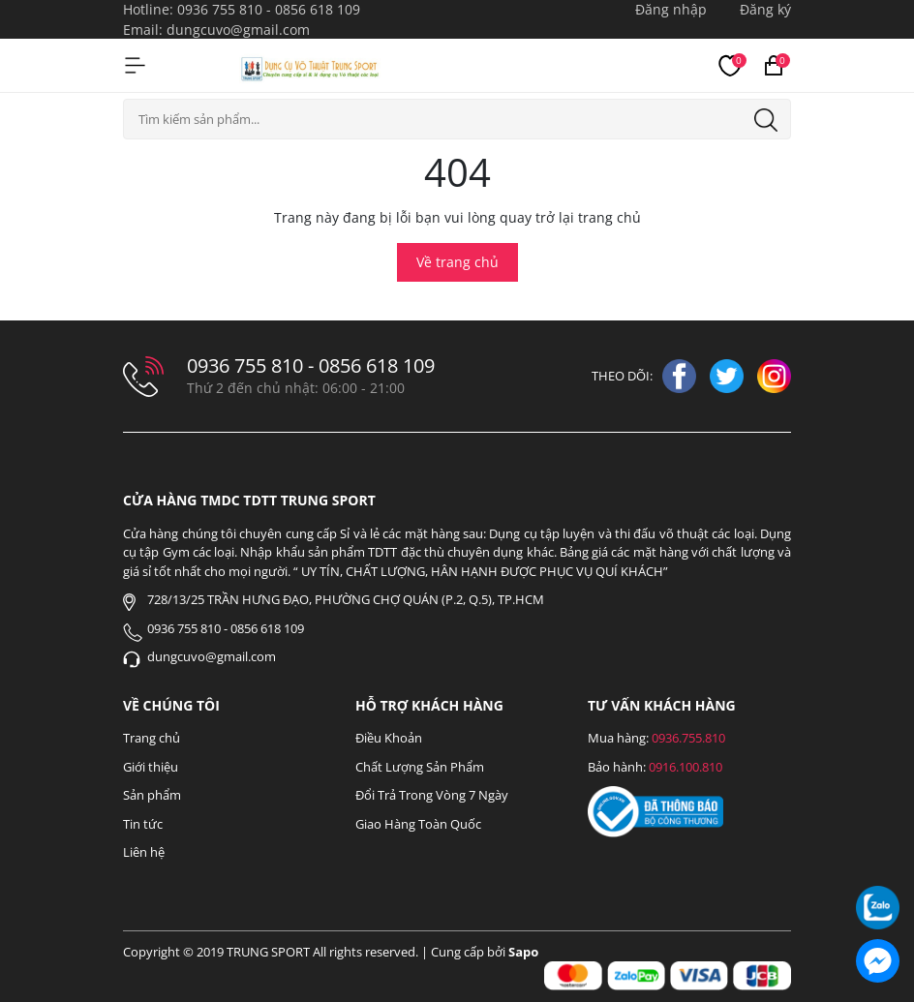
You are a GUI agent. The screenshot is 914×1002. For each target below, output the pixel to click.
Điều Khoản (388, 737)
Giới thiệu (150, 766)
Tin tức (143, 824)
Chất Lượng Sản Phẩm (419, 766)
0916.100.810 (685, 766)
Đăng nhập (671, 9)
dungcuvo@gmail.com (238, 29)
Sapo (523, 951)
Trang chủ (151, 737)
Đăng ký (765, 9)
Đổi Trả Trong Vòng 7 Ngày (431, 795)
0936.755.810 (688, 737)
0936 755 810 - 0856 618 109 (268, 9)
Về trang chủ (457, 262)
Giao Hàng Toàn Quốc (418, 824)
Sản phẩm (152, 795)
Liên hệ (144, 852)
